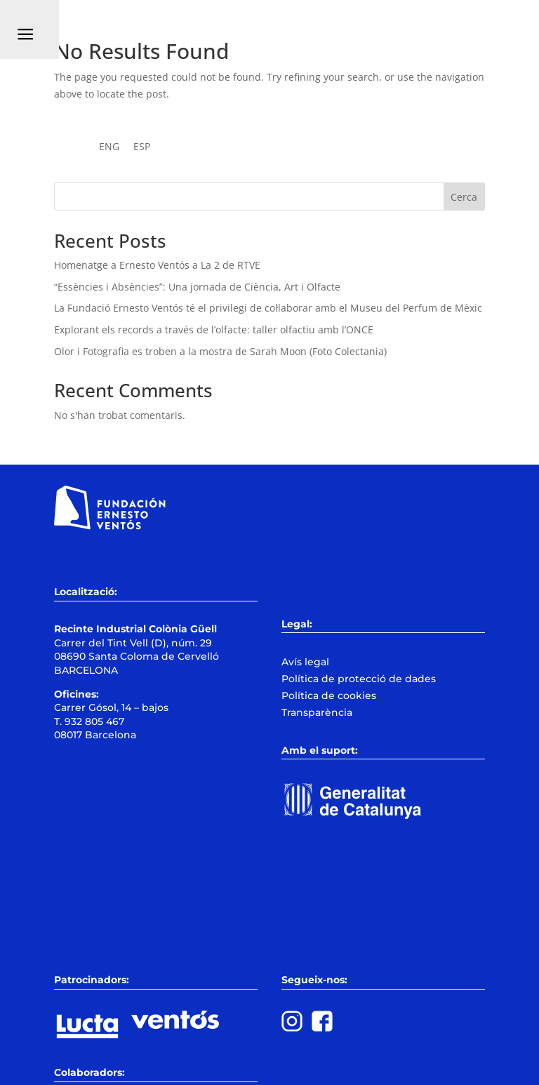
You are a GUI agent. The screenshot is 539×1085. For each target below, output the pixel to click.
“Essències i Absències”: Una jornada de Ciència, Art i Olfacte (197, 286)
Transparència (316, 712)
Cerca (464, 197)
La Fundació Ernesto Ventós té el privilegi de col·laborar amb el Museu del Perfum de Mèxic (268, 307)
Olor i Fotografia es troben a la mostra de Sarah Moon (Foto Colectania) (220, 351)
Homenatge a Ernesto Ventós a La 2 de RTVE (157, 265)
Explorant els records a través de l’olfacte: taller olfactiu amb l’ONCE (213, 329)
